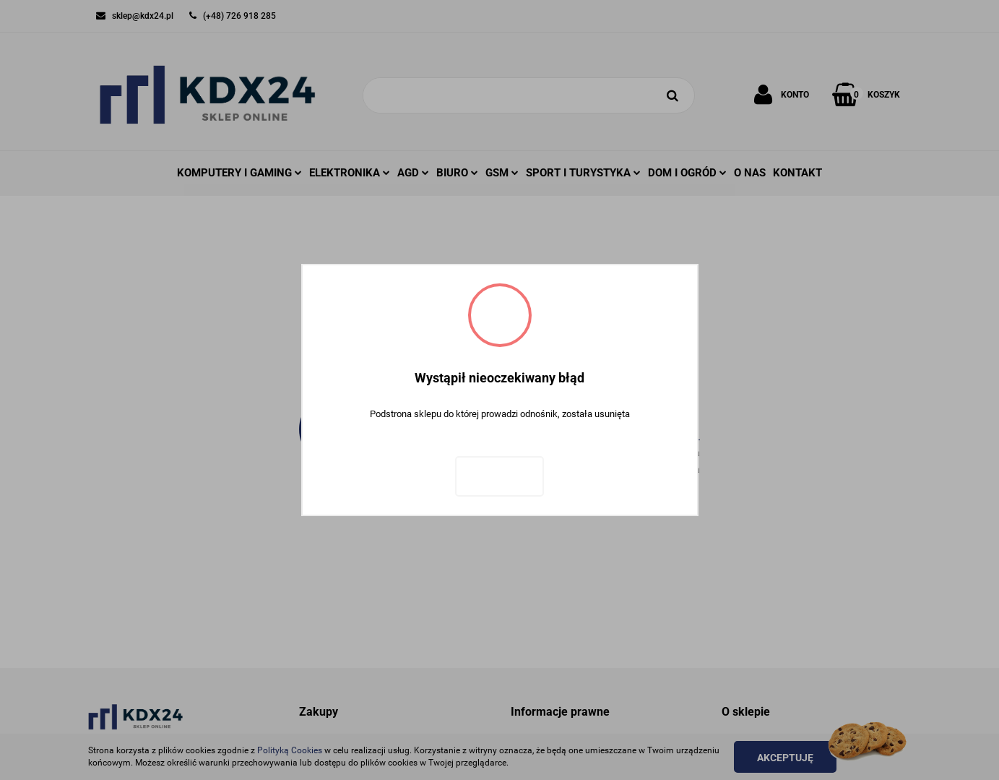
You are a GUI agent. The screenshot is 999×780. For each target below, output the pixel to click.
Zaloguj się (499, 476)
